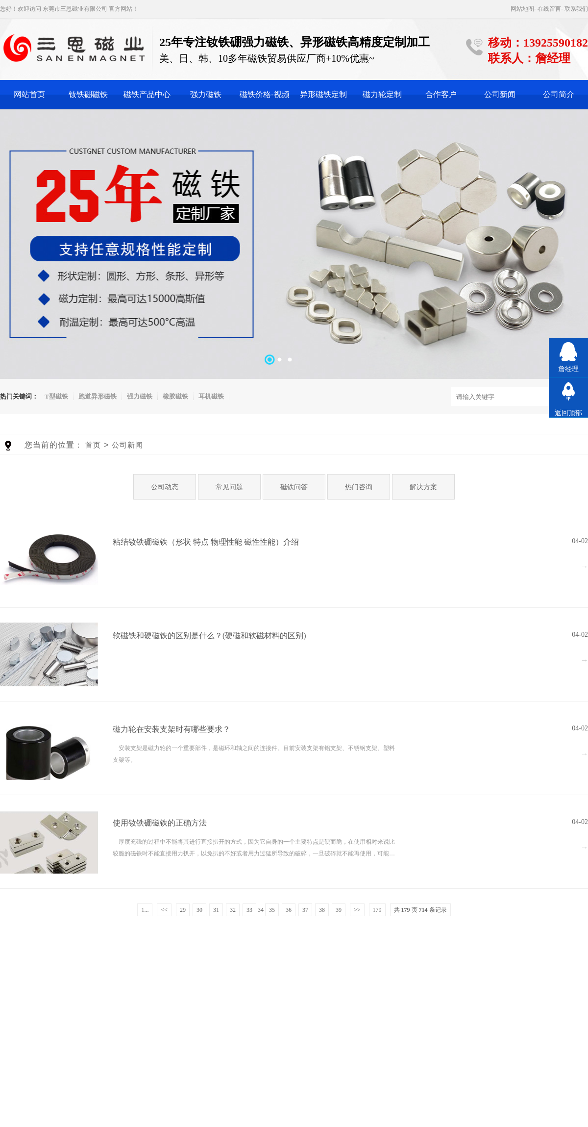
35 (272, 909)
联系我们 (576, 8)
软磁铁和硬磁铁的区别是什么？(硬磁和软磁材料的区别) (209, 635)
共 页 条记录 (420, 909)
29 (183, 909)
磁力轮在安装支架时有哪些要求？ (171, 729)
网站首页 (29, 94)
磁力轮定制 (382, 94)
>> (357, 909)
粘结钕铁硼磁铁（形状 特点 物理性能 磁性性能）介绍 (206, 542)
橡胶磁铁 (175, 396)
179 (377, 909)
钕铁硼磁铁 (88, 94)
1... (144, 909)
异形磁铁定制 (323, 94)
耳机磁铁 (211, 396)
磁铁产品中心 (147, 94)
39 (339, 909)
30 (199, 909)
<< (164, 909)
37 (305, 909)
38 (322, 909)
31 (216, 909)
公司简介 (558, 94)
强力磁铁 (205, 94)
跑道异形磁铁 (97, 396)
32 (233, 909)
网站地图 (522, 8)
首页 (93, 445)
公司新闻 (499, 94)
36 (289, 909)
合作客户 (441, 94)
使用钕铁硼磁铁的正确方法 (160, 823)
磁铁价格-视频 (264, 94)
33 (249, 909)
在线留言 (549, 8)
